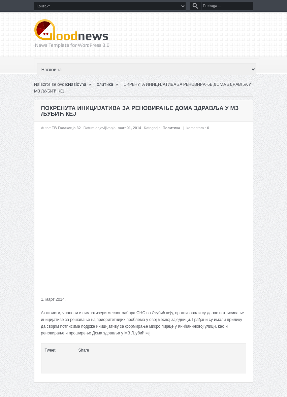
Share (83, 350)
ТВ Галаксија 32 (66, 128)
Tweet (50, 350)
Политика (103, 84)
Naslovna (77, 84)
